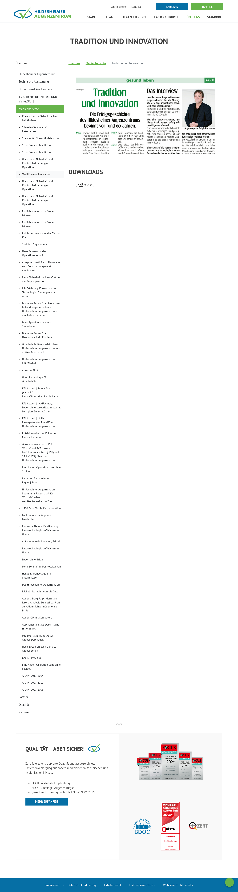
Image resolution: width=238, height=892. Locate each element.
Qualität (24, 705)
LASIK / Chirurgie (166, 17)
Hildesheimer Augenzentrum (37, 74)
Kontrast (136, 6)
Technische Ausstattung (34, 81)
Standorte (215, 17)
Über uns (193, 17)
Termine (207, 6)
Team (109, 17)
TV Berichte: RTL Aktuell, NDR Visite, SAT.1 (38, 99)
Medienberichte (29, 109)
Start (91, 17)
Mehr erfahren (46, 801)
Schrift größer (118, 6)
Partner (23, 697)
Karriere (172, 6)
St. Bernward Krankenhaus (35, 89)
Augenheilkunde (134, 17)
